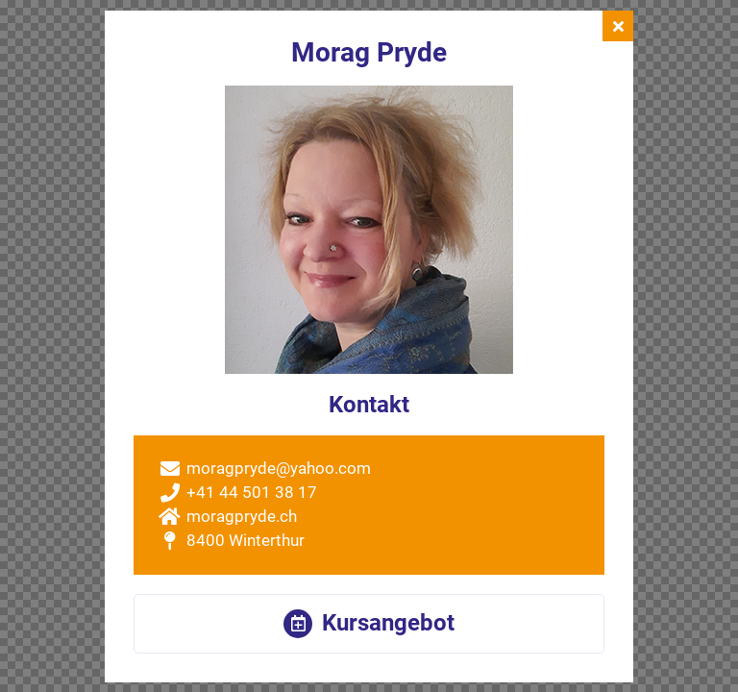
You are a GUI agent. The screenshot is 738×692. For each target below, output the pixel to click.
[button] (369, 624)
